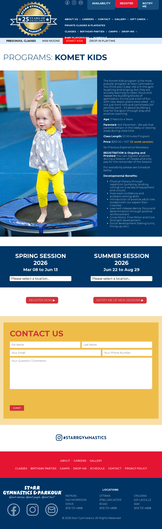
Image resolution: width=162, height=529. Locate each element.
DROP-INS (128, 31)
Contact (114, 468)
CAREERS (88, 19)
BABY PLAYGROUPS (77, 37)
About (65, 460)
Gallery (96, 460)
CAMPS (113, 31)
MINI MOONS (51, 40)
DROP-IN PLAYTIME (102, 40)
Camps (65, 468)
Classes (21, 468)
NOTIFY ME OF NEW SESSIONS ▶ (120, 300)
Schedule (97, 468)
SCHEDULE (100, 37)
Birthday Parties (43, 468)
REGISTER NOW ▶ (42, 300)
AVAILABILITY (101, 3)
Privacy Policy (136, 468)
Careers (80, 460)
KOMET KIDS (74, 40)
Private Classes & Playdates (85, 25)
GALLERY (120, 19)
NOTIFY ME (148, 5)
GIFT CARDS (137, 19)
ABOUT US (71, 19)
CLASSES (70, 31)
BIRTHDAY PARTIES (92, 31)
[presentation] (34, 397)
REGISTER (126, 3)
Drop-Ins (80, 468)
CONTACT (104, 19)
